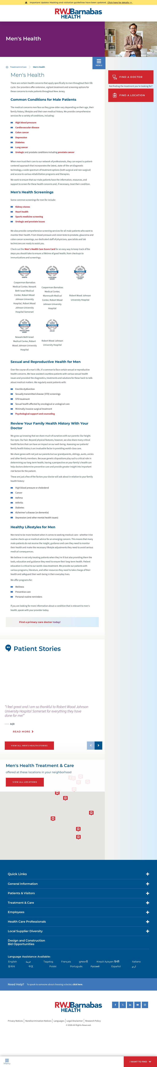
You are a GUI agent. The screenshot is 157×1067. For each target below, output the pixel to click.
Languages (59, 1021)
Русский (95, 966)
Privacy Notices (15, 1021)
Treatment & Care (18, 67)
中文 (31, 966)
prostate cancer (66, 152)
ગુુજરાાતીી (83, 961)
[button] (140, 1061)
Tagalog (48, 961)
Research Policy (93, 1021)
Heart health (21, 211)
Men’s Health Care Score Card (40, 249)
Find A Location (128, 95)
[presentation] (53, 721)
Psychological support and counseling (35, 413)
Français (66, 961)
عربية (28, 961)
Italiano (136, 961)
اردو (134, 966)
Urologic (19, 152)
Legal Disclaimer (75, 1021)
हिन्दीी (116, 961)
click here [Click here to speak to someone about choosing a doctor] (77, 984)
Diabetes (20, 142)
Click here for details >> (120, 2)
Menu (7, 1062)
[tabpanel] (52, 678)
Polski (52, 966)
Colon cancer (22, 132)
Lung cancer (21, 147)
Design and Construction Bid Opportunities (26, 942)
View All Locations (25, 782)
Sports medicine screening (29, 216)
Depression (21, 137)
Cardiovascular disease (27, 127)
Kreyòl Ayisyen (105, 961)
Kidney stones (22, 207)
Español (116, 966)
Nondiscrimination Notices (38, 1021)
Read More (21, 731)
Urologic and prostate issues (30, 221)
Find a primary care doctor (35, 622)
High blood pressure (25, 122)
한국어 (11, 966)
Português (76, 966)
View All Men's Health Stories (29, 746)
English (12, 961)
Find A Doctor (127, 77)
